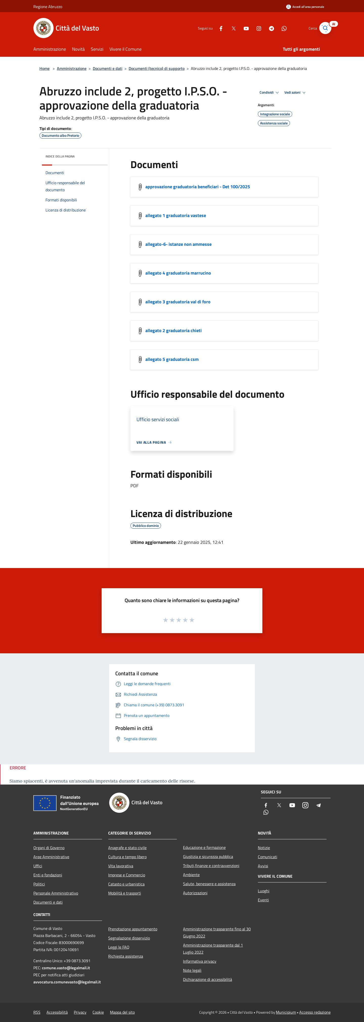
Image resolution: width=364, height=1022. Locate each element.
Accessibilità (57, 1012)
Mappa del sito (122, 1012)
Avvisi (263, 866)
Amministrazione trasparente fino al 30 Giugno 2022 (217, 932)
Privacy (80, 1012)
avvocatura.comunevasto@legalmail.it (67, 982)
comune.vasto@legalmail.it (66, 968)
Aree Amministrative (51, 857)
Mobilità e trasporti (124, 893)
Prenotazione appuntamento (132, 929)
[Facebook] (216, 27)
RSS (36, 1012)
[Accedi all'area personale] (305, 7)
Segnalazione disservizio (129, 938)
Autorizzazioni (195, 893)
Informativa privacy (199, 961)
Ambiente (191, 875)
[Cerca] (324, 28)
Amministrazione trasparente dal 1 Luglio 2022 (213, 948)
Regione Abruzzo (47, 7)
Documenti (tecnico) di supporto (157, 68)
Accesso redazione (315, 1012)
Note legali (192, 970)
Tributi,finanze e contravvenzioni (211, 866)
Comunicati (267, 857)
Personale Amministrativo (55, 893)
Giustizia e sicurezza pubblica (208, 856)
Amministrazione (71, 68)
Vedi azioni (295, 93)
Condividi (270, 93)
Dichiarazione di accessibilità (207, 979)
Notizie (264, 848)
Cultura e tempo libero (127, 857)
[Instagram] (254, 27)
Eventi (263, 900)
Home (44, 68)
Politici (39, 884)
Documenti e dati (107, 68)
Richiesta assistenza (125, 956)
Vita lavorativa (120, 866)
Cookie (98, 1012)
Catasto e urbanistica (126, 884)
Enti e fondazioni (47, 875)
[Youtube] (242, 27)
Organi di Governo (48, 848)
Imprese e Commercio (126, 875)
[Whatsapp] (280, 27)
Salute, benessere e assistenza (209, 884)
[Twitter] (229, 27)
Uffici (37, 866)
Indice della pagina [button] (60, 156)
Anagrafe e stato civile (127, 848)
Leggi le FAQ (118, 947)
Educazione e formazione (204, 847)
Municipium (286, 1012)
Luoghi (263, 891)
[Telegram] (267, 27)
